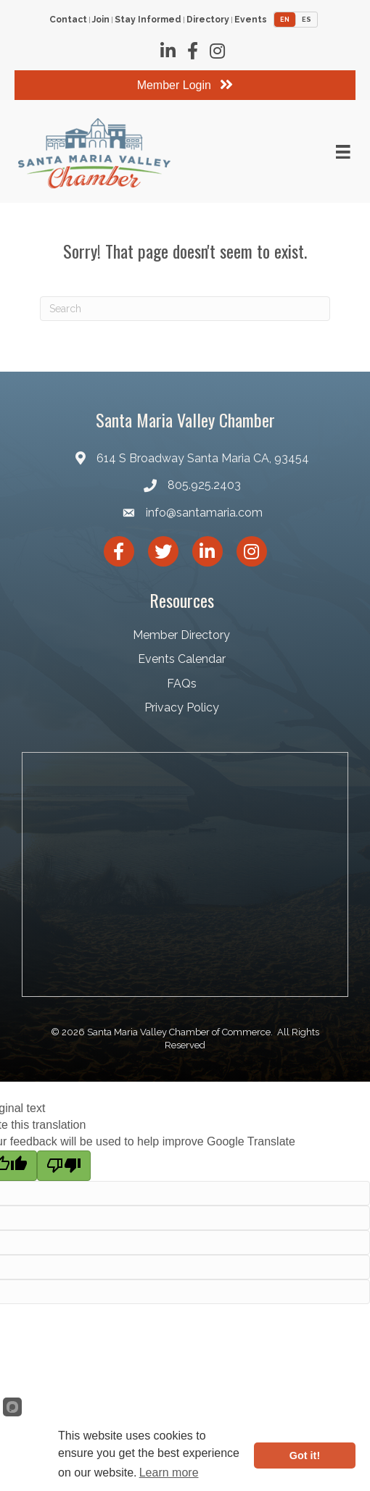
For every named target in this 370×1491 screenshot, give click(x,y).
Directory (207, 20)
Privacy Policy (181, 707)
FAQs (182, 683)
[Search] (185, 308)
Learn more (169, 1472)
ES (306, 19)
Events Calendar (182, 659)
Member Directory (181, 635)
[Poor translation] (64, 1165)
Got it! (304, 1455)
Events (250, 20)
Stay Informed (148, 20)
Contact (68, 20)
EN (284, 19)
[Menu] (343, 152)
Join (101, 20)
